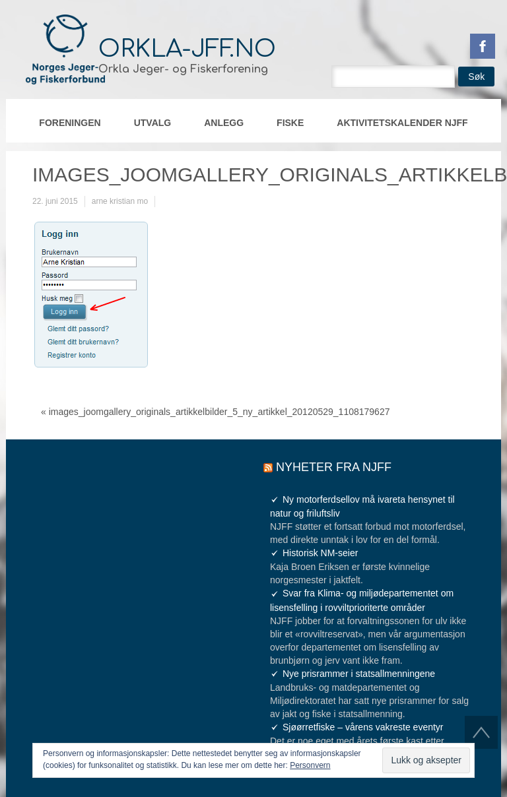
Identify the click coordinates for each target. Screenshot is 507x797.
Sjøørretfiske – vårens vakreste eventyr (363, 727)
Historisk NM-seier (320, 553)
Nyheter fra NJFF (333, 467)
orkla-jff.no (187, 49)
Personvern (310, 765)
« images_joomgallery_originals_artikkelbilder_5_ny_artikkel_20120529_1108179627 (215, 411)
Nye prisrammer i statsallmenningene (359, 673)
